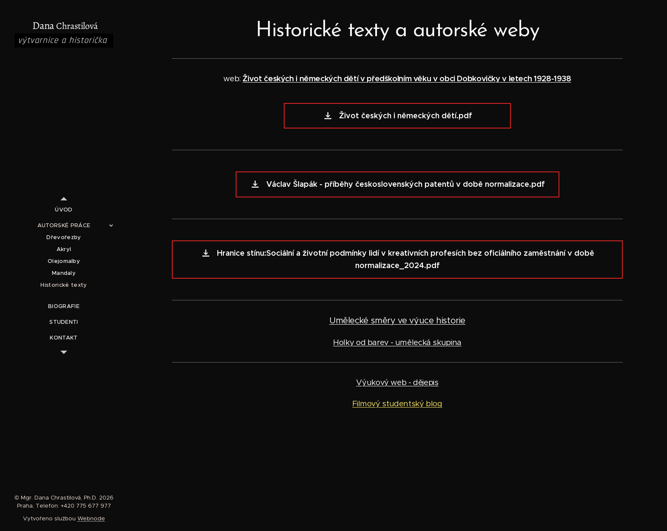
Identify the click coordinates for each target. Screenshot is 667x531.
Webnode (91, 518)
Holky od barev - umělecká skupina (397, 342)
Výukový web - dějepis (397, 382)
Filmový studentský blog (397, 403)
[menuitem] (64, 209)
